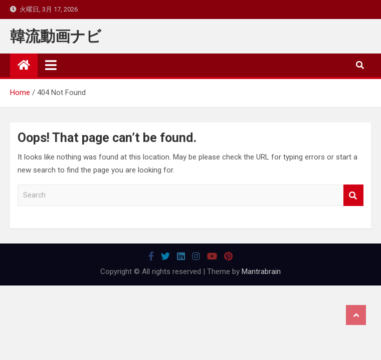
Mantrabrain (261, 271)
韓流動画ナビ (55, 36)
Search (353, 195)
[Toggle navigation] (51, 65)
